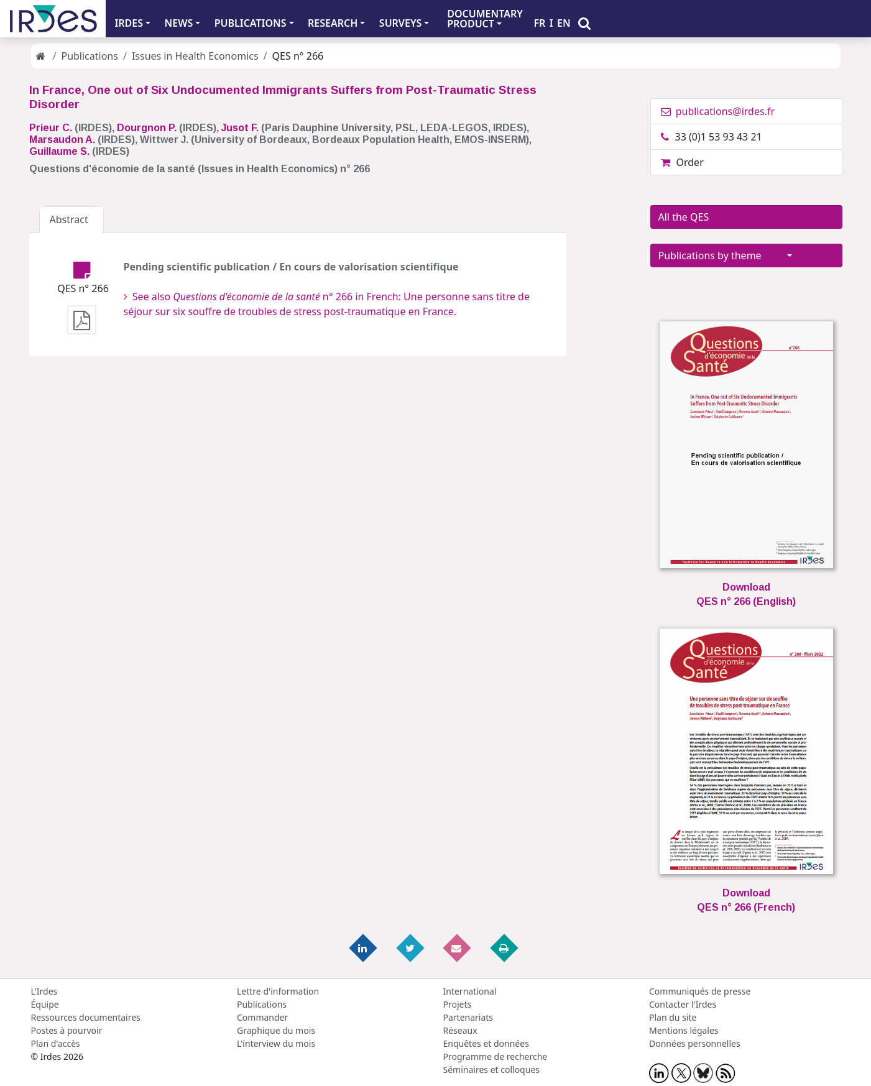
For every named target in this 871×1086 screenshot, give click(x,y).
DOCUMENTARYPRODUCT (485, 18)
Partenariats (468, 1017)
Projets (457, 1004)
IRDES (128, 23)
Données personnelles (694, 1043)
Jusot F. (240, 127)
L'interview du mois (276, 1043)
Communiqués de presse (699, 991)
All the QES (722, 217)
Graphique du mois (276, 1030)
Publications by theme (721, 255)
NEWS (179, 23)
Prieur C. (50, 127)
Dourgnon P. (147, 127)
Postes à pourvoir (67, 1030)
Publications (89, 56)
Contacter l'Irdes (682, 1004)
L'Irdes (44, 991)
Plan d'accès (55, 1043)
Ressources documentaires (86, 1017)
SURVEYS (400, 23)
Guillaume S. (59, 151)
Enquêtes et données (486, 1043)
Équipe (45, 1004)
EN (564, 23)
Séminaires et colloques (491, 1069)
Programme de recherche (495, 1056)
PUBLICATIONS (250, 23)
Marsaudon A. (62, 139)
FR (539, 23)
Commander (262, 1017)
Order (682, 162)
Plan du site (672, 1017)
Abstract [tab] (72, 219)
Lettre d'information (278, 991)
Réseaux (460, 1030)
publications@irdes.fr (718, 111)
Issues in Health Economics (195, 56)
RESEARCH (332, 23)
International (470, 991)
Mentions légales (684, 1030)
